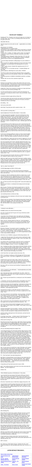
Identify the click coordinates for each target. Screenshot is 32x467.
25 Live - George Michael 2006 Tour (5, 459)
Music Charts (15, 464)
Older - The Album (5, 464)
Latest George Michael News (15, 456)
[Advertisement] (16, 17)
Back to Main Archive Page (6, 454)
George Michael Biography (25, 456)
